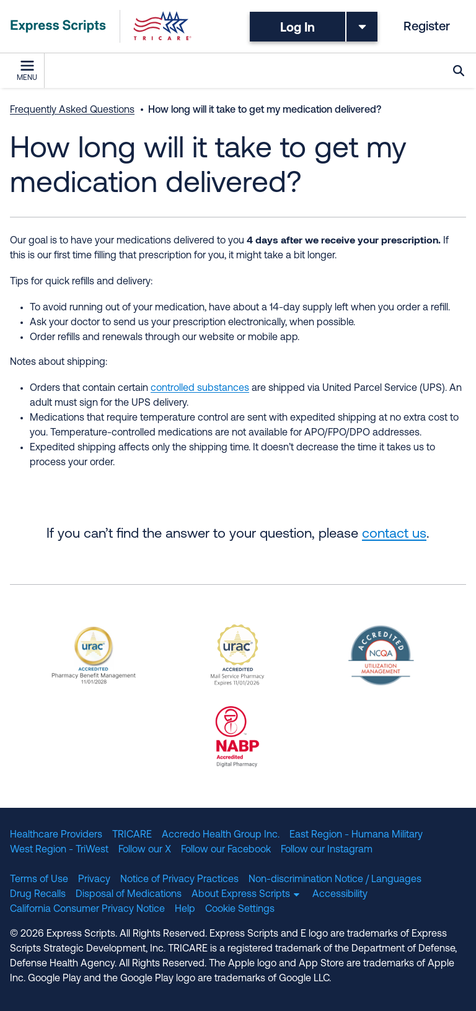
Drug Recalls (38, 894)
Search (458, 70)
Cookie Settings (240, 909)
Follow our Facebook (226, 850)
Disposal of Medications (129, 894)
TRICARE (132, 835)
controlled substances (200, 388)
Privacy (94, 880)
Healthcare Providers (56, 835)
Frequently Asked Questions (72, 110)
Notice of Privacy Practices (179, 880)
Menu (27, 71)
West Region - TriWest (59, 850)
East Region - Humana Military (356, 835)
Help (185, 909)
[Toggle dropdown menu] (361, 27)
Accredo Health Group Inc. (221, 835)
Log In (297, 26)
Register (426, 27)
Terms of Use (39, 880)
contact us (394, 534)
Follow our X (144, 850)
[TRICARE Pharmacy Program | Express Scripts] (101, 26)
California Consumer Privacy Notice (87, 909)
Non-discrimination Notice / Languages (335, 880)
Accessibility (340, 894)
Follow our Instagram (326, 850)
